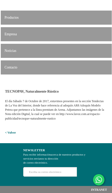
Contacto (11, 67)
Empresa (11, 34)
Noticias (10, 51)
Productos (12, 17)
